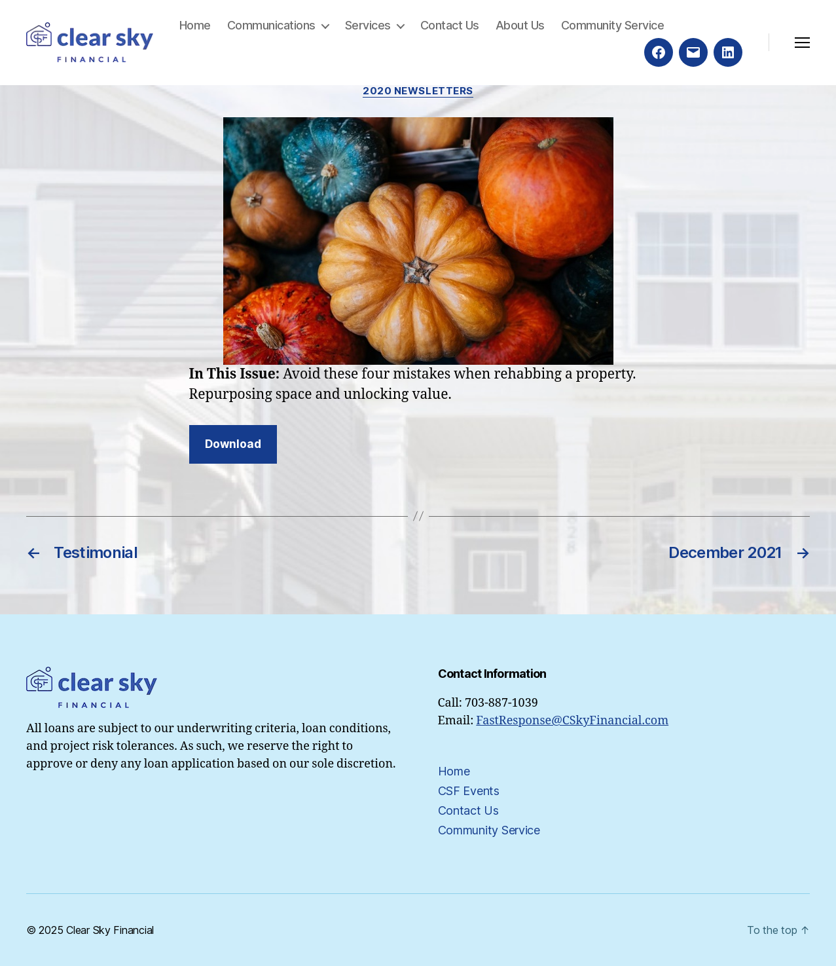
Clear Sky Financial (110, 930)
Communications (271, 25)
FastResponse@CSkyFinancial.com (572, 720)
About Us (520, 25)
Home (195, 25)
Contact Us (449, 25)
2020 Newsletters (418, 91)
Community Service (612, 25)
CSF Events (469, 791)
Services (368, 25)
